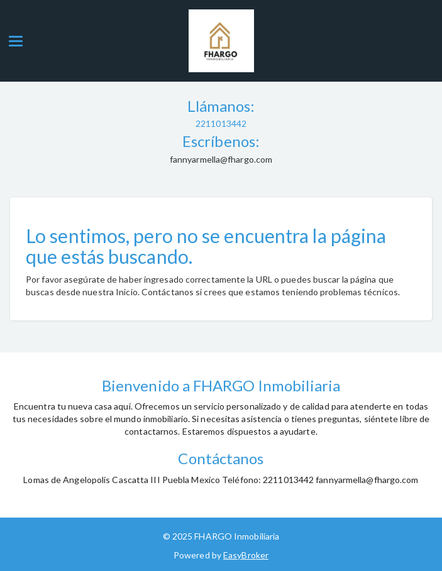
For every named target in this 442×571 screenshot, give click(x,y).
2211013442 (221, 123)
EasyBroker (245, 555)
